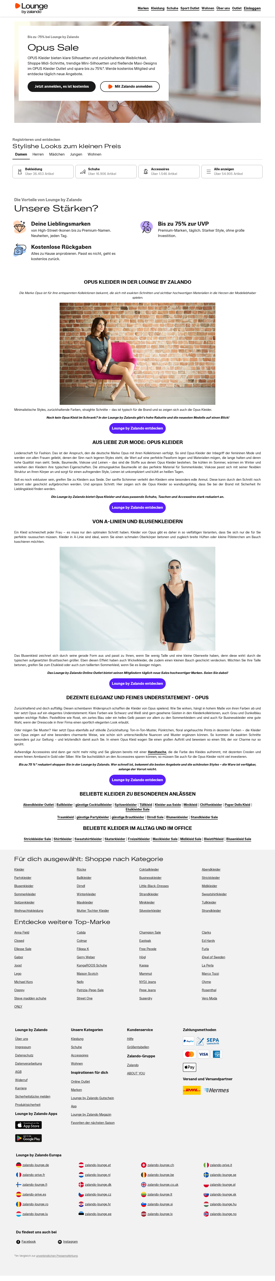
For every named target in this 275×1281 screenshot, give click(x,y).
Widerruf (21, 1080)
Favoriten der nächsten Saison (93, 1123)
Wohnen (77, 1064)
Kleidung (77, 1039)
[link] (252, 8)
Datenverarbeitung (28, 1064)
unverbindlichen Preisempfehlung (57, 1255)
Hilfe (130, 1039)
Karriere (21, 1088)
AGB (18, 1072)
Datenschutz (24, 1055)
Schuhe (76, 1047)
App (74, 1106)
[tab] (21, 154)
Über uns (21, 1039)
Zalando (133, 1065)
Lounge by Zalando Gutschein (92, 1098)
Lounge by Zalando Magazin (91, 1115)
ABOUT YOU (136, 1073)
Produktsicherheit (27, 1105)
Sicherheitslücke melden (32, 1097)
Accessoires (79, 1055)
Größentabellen (138, 1047)
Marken (76, 1090)
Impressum (23, 1047)
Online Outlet (80, 1082)
